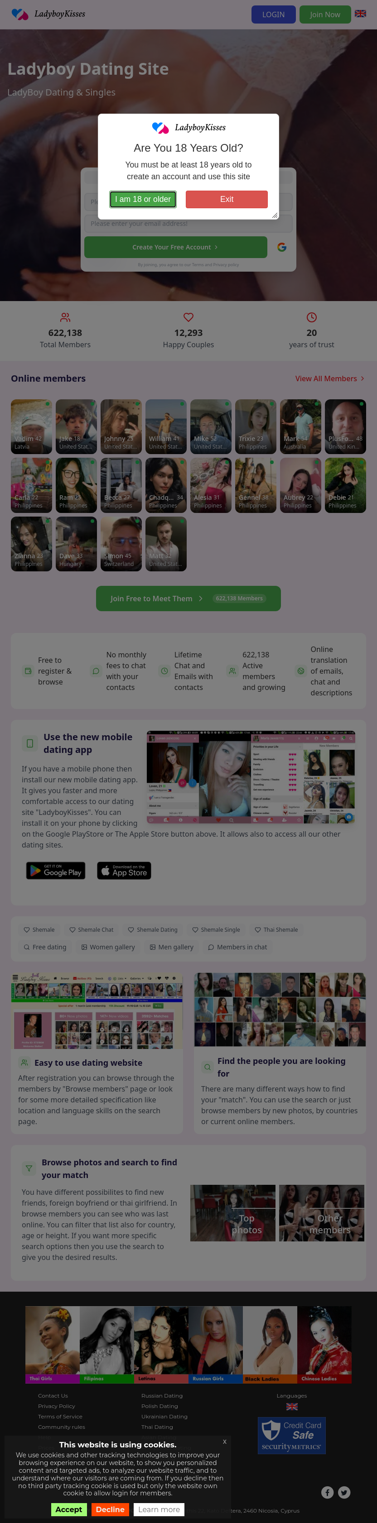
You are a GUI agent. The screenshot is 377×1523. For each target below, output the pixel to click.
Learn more (159, 1509)
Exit (226, 199)
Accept (69, 1509)
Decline (110, 1509)
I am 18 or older (143, 199)
